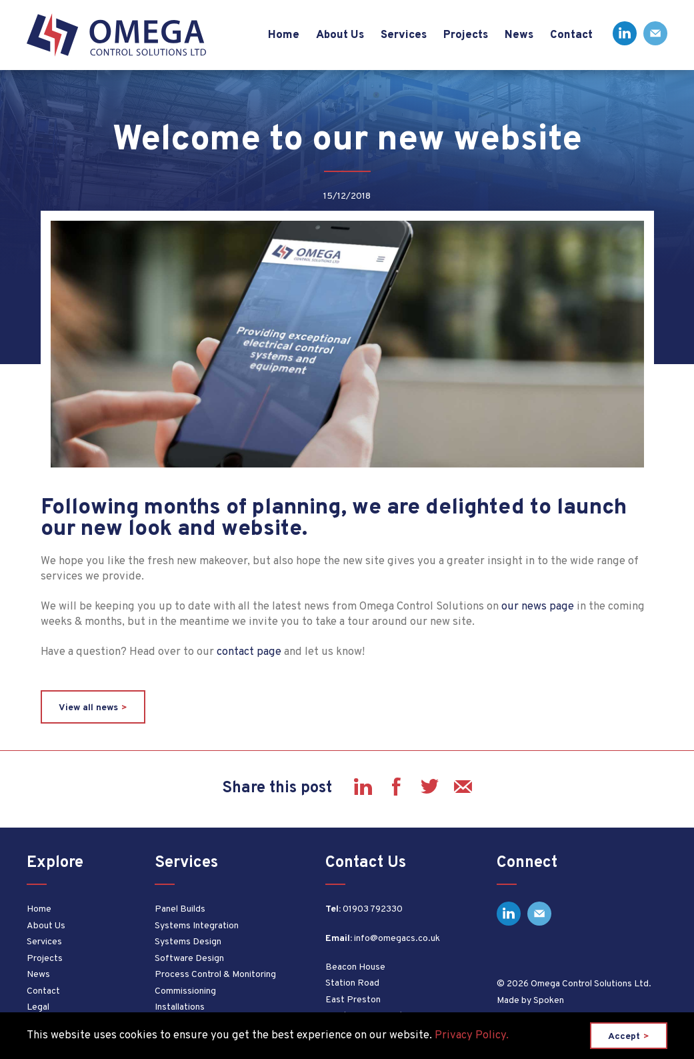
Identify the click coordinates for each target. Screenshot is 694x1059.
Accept (624, 1036)
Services (44, 942)
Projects (45, 958)
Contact (43, 991)
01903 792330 (373, 909)
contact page (249, 652)
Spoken (548, 1000)
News (38, 974)
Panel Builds (180, 909)
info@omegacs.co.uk (397, 938)
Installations (180, 1007)
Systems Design (188, 942)
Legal (38, 1007)
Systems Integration (197, 926)
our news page (537, 607)
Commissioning (185, 991)
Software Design (189, 958)
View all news (88, 708)
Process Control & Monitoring (215, 974)
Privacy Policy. (472, 1035)
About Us (46, 926)
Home (39, 909)
